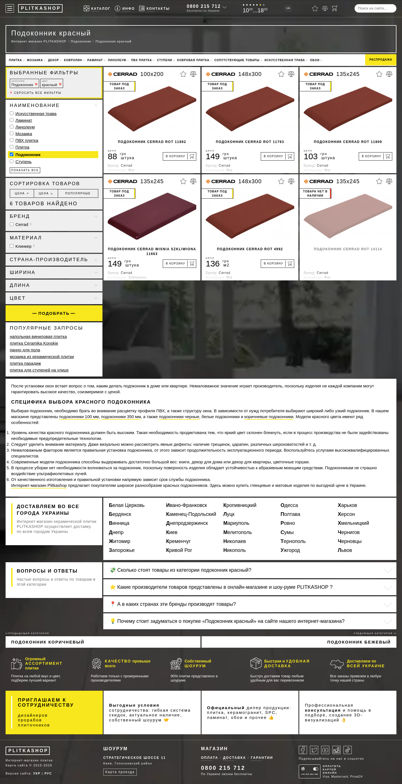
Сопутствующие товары (237, 60)
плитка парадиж (25, 363)
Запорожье (122, 550)
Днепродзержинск (187, 523)
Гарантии (262, 757)
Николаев (234, 541)
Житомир (119, 541)
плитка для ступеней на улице (39, 370)
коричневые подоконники (268, 416)
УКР (36, 773)
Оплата (209, 757)
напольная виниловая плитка (38, 336)
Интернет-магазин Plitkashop (39, 485)
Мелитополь (237, 532)
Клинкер (22, 246)
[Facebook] (303, 750)
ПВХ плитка (141, 60)
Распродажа (380, 59)
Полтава (290, 514)
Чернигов (349, 532)
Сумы (287, 532)
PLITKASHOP (28, 750)
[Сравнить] (325, 8)
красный (49, 83)
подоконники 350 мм (121, 416)
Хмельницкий (353, 523)
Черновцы (350, 541)
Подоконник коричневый (47, 642)
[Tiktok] (347, 750)
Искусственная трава (285, 60)
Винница (119, 523)
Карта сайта (17, 765)
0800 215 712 (204, 6)
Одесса (289, 505)
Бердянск (120, 514)
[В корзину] (179, 156)
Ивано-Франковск (186, 505)
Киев (172, 532)
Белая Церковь (127, 505)
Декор (53, 60)
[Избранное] (315, 8)
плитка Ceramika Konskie (34, 343)
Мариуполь (236, 523)
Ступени (164, 60)
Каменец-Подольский (191, 514)
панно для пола (25, 349)
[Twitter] (314, 750)
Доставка (234, 757)
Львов (345, 550)
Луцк (228, 514)
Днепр (116, 532)
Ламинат (95, 60)
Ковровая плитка (193, 60)
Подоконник (22, 83)
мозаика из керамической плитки (42, 356)
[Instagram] (336, 750)
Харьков (347, 505)
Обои (314, 60)
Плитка (15, 60)
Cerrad (21, 224)
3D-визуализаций (334, 717)
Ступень (23, 161)
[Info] (125, 8)
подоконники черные (179, 416)
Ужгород (290, 550)
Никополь (234, 550)
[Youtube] (325, 750)
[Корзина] (335, 8)
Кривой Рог (179, 550)
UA (288, 8)
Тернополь (293, 541)
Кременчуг (178, 541)
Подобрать (54, 313)
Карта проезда (120, 772)
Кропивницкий (240, 505)
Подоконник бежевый (359, 642)
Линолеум (117, 60)
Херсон (346, 514)
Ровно (288, 523)
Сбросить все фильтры (35, 92)
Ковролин (73, 60)
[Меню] (10, 8)
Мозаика (35, 60)
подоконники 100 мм (79, 416)
